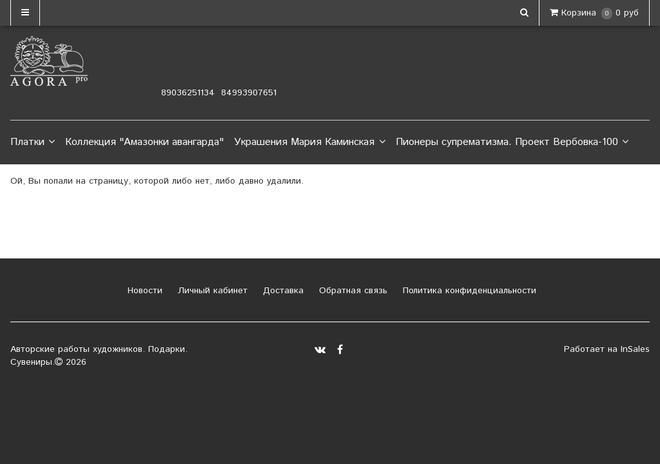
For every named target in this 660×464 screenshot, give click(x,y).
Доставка (282, 290)
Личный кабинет (211, 290)
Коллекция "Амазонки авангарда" (144, 142)
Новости (143, 290)
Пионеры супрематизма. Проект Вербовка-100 (512, 142)
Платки (32, 142)
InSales (635, 349)
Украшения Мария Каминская (309, 142)
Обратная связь (351, 290)
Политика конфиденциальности (468, 290)
